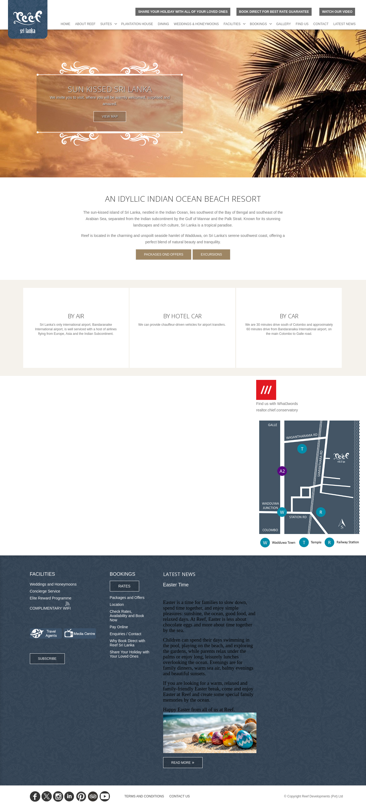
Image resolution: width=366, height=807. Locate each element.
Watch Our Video (337, 12)
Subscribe (47, 659)
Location (117, 604)
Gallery (283, 24)
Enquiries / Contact (125, 634)
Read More (181, 763)
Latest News (344, 24)
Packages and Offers (127, 597)
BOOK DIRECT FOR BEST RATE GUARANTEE (274, 12)
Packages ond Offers (163, 254)
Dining (163, 24)
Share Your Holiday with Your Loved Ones (130, 654)
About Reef (85, 24)
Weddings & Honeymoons (196, 24)
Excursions (211, 254)
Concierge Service (45, 591)
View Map (110, 116)
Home (65, 24)
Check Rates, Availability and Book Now (127, 615)
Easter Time (176, 584)
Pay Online (119, 627)
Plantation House (137, 24)
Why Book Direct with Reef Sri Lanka (127, 643)
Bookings (258, 24)
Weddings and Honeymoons (53, 584)
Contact (320, 24)
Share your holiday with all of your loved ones (183, 12)
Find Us (302, 24)
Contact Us (179, 796)
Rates (124, 586)
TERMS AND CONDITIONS (144, 796)
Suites (106, 24)
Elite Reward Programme (50, 598)
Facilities (232, 24)
